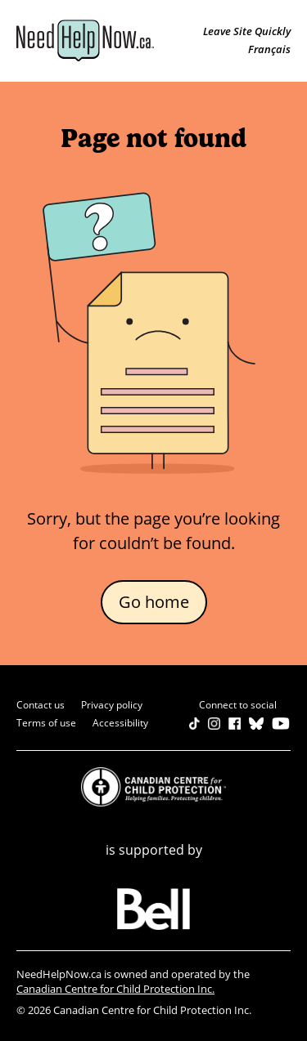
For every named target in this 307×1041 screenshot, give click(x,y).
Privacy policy (111, 705)
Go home (154, 602)
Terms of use (46, 723)
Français (269, 49)
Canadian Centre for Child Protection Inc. (115, 988)
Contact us (40, 705)
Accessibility (120, 723)
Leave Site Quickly (247, 31)
